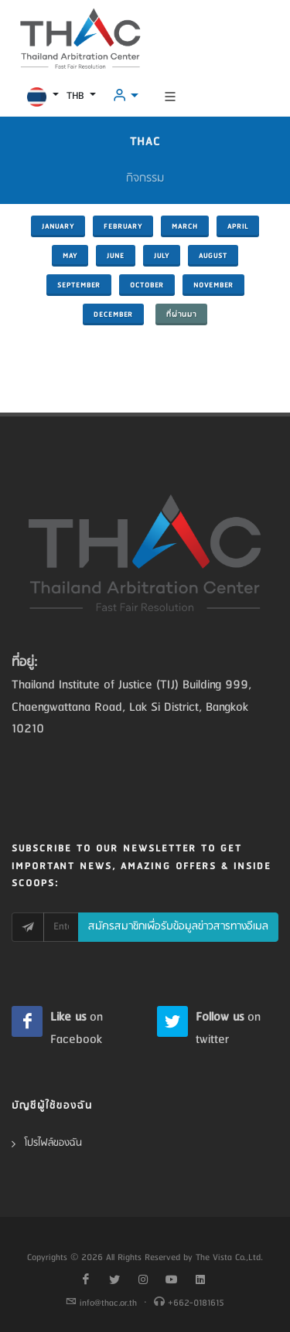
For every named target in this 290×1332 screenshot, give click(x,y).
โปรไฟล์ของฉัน (53, 1143)
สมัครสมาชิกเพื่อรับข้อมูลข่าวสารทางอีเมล (178, 927)
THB (77, 96)
